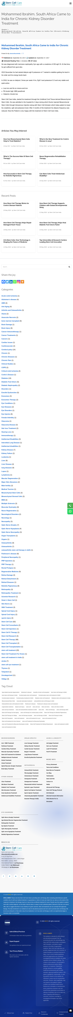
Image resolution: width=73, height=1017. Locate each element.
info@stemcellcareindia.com (9, 854)
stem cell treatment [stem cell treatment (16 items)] (19, 718)
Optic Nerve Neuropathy (10, 532)
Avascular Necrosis (8, 317)
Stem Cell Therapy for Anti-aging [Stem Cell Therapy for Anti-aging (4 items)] (10, 712)
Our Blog (48, 773)
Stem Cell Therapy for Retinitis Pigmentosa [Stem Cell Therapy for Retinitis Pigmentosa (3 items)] (55, 712)
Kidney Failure (6, 453)
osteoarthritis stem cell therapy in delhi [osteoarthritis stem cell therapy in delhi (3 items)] (44, 701)
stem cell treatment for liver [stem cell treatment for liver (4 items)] (49, 718)
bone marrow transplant (10, 321)
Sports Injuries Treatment (31, 793)
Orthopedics (29, 765)
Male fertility (6, 485)
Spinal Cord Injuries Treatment (32, 790)
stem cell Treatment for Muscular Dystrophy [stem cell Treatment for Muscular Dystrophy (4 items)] (33, 721)
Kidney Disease (7, 450)
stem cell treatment (8, 650)
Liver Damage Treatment (31, 743)
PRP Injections (6, 561)
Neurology (5, 518)
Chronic (4, 353)
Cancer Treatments (8, 335)
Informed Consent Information (54, 796)
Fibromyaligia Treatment (31, 773)
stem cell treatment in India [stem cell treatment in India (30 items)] (9, 727)
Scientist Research (8, 596)
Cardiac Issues (7, 342)
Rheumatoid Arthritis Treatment (33, 784)
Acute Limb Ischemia (9, 296)
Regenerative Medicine (9, 571)
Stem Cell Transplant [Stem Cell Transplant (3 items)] (7, 718)
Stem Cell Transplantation (11, 647)
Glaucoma (5, 421)
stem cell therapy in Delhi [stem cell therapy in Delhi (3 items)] (40, 715)
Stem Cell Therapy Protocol (54, 790)
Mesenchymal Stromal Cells (11, 496)
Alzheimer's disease (8, 299)
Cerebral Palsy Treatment (8, 749)
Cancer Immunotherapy (10, 331)
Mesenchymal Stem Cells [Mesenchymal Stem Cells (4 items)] (8, 701)
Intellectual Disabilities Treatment (11, 796)
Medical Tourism (7, 489)
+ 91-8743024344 (18, 863)
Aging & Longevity (53, 738)
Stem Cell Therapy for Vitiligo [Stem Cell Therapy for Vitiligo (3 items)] (9, 715)
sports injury (6, 618)
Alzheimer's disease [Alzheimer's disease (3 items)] (26, 692)
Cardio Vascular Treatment (31, 749)
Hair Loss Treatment (52, 746)
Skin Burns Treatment (7, 784)
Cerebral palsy (6, 349)
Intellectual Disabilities (9, 439)
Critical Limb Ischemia (9, 371)
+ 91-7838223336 (14, 865)
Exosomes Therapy (8, 400)
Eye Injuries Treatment (7, 826)
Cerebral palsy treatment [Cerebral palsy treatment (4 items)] (8, 698)
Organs (4, 539)
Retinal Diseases (7, 582)
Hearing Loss (6, 432)
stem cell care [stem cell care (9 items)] (36, 706)
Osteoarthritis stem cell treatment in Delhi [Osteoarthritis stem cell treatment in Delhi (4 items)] (12, 703)
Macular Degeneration (9, 478)
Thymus (4, 668)
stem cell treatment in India (11, 657)
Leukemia (5, 457)
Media (48, 784)
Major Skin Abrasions (9, 482)
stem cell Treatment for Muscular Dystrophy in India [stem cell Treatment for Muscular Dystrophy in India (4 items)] (15, 724)
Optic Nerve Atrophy (9, 525)
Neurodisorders (8, 738)
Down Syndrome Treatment (9, 793)
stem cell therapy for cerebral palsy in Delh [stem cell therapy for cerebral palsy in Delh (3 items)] (31, 712)
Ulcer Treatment (6, 781)
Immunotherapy (7, 435)
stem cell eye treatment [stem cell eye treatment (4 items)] (8, 709)
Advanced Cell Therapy (53, 787)
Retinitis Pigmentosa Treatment (10, 834)
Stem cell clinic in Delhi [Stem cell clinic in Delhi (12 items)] (57, 706)
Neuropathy (5, 521)
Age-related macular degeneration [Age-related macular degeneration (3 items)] (10, 692)
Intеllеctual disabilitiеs (9, 446)
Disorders (5, 389)
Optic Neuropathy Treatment (9, 828)
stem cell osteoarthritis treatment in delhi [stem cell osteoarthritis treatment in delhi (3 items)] (26, 709)
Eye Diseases (6, 407)
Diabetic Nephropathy (9, 385)
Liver (3, 460)
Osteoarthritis (6, 543)
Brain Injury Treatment (7, 769)
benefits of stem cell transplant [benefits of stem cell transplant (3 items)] (41, 692)
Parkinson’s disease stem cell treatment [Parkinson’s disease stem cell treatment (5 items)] (47, 703)
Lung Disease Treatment (31, 754)
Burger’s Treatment (29, 751)
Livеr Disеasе (6, 464)
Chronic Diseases (8, 357)
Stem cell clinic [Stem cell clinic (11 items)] (45, 706)
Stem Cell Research (8, 636)
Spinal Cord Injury (8, 611)
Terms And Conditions (52, 767)
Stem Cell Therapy (8, 639)
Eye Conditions (7, 403)
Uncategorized (6, 675)
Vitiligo (4, 679)
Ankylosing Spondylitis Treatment (33, 796)
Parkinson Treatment (7, 746)
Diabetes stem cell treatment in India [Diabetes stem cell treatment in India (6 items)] (61, 698)
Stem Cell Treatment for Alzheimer (11, 754)
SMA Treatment (7, 607)
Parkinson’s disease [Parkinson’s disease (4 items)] (30, 703)
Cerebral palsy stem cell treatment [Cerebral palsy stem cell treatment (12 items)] (28, 695)
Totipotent (5, 672)
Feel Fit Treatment (51, 751)
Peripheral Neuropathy (9, 557)
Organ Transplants (8, 536)
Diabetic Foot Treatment (8, 787)
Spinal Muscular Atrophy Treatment (11, 766)
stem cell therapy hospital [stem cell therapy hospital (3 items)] (25, 715)
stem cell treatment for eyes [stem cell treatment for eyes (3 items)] (33, 718)
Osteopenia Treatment (30, 778)
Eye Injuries (5, 414)
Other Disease (7, 776)
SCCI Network (50, 793)
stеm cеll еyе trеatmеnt (10, 664)
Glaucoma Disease (8, 425)
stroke (3, 661)
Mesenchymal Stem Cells (10, 493)
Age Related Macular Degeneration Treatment (14, 820)
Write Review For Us (52, 798)
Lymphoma (5, 475)
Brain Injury (5, 328)
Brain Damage (6, 324)
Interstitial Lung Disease (10, 443)
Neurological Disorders (10, 514)
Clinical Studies (7, 364)
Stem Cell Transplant (9, 643)
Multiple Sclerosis (8, 503)
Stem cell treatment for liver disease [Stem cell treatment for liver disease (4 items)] (11, 721)
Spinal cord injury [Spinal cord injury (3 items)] (19, 706)
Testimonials (49, 776)
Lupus (3, 471)
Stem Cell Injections (8, 629)
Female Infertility (7, 417)
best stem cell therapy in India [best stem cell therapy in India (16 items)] (9, 695)
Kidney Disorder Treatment (32, 746)
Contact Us (49, 781)
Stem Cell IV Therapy (9, 632)
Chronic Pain (6, 360)
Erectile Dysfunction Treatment (33, 757)
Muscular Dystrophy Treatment (10, 751)
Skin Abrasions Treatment (8, 790)
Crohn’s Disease (7, 375)
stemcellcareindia (15, 53)
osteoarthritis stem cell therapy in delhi (16, 550)
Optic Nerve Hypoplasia (10, 528)
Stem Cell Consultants (9, 625)
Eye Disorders (6, 410)
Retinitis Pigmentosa (9, 586)
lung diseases (6, 468)
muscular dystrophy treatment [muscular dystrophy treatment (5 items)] (24, 701)
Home (4, 29)
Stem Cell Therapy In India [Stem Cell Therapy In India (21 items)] (55, 715)
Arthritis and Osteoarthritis (11, 310)
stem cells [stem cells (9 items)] (41, 709)
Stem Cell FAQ (50, 778)
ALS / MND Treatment (7, 743)
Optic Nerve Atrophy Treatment (10, 817)
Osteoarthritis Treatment (31, 770)
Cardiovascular (7, 346)
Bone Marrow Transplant (53, 770)
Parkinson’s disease (8, 554)
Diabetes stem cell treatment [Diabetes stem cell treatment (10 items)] (42, 698)
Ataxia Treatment (6, 763)
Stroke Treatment (6, 760)
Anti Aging (5, 306)
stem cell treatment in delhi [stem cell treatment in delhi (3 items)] (62, 724)
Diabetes (4, 378)
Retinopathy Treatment (9, 593)
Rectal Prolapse (7, 568)
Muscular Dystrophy (9, 507)
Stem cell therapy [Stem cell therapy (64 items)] (50, 709)
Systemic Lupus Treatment (31, 787)
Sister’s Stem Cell (8, 600)
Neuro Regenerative (8, 510)
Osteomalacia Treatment (31, 776)
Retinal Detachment (8, 579)
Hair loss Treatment (8, 428)
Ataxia (3, 314)
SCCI (9, 894)
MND (3, 500)
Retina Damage (7, 575)
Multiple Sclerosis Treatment (9, 757)
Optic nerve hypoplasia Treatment (11, 831)
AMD (3, 303)
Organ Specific (30, 738)
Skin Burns (5, 604)
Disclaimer (49, 801)
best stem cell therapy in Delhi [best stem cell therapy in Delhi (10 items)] (59, 692)
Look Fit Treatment (51, 749)
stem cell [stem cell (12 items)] (28, 706)
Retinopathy (5, 589)
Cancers (4, 339)
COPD (3, 367)
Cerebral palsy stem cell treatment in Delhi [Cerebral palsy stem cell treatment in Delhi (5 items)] (49, 695)
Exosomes (5, 396)
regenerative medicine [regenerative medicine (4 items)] (7, 706)
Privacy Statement (51, 764)
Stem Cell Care (7, 622)
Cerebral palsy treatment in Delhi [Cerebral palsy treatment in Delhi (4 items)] (24, 698)
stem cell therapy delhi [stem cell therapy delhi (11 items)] (62, 709)
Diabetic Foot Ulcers (9, 382)
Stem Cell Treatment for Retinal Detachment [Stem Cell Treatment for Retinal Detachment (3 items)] (41, 724)
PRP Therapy (6, 564)
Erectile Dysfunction (9, 392)
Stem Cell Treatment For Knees (13, 654)
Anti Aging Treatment (52, 743)
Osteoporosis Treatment (31, 781)
